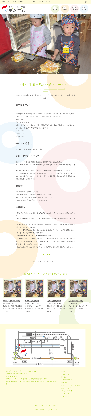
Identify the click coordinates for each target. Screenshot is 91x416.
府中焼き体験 (61, 88)
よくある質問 (65, 394)
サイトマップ (52, 406)
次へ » (57, 262)
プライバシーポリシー (41, 406)
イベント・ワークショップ (50, 88)
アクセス (64, 377)
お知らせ (64, 383)
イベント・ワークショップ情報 (70, 385)
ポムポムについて (66, 391)
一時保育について (66, 380)
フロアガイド (65, 374)
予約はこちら (45, 255)
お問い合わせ (65, 396)
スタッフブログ (66, 388)
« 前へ (34, 262)
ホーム (63, 371)
